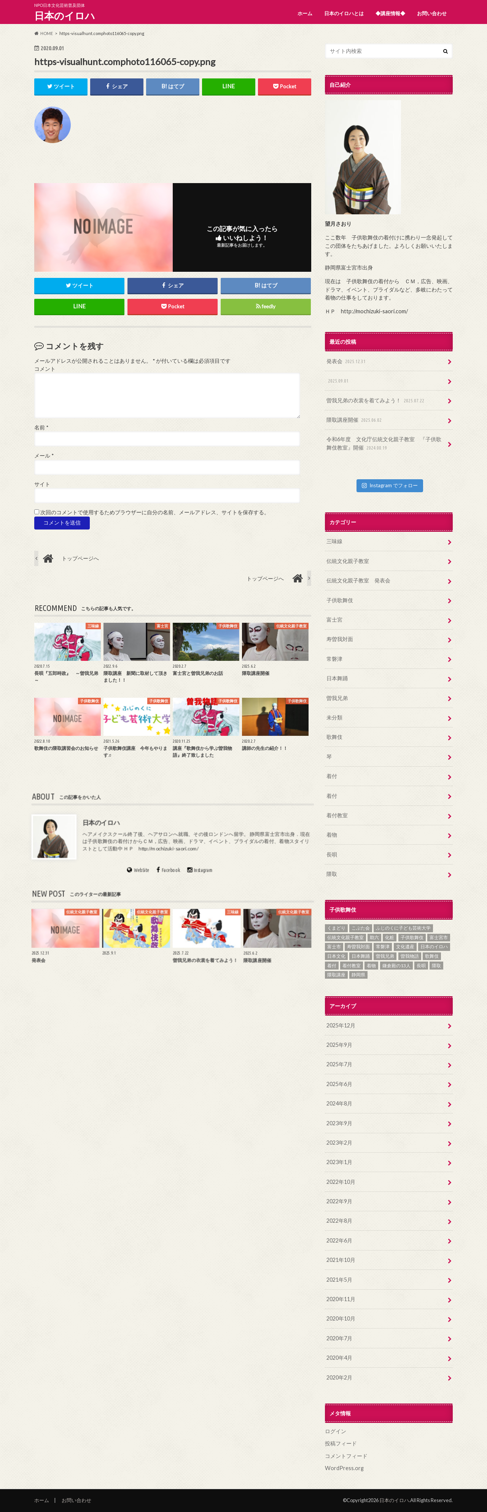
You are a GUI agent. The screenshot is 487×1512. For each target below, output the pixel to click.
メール (44, 456)
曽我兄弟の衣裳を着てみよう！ (376, 400)
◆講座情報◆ (390, 13)
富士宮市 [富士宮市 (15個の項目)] (439, 937)
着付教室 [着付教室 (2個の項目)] (351, 965)
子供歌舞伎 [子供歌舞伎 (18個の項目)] (412, 937)
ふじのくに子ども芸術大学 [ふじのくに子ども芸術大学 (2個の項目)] (403, 928)
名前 (41, 427)
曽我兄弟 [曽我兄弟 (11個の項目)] (385, 956)
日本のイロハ (64, 16)
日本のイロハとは (344, 13)
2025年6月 (339, 1084)
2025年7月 (339, 1064)
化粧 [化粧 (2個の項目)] (389, 937)
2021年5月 (339, 1279)
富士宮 (334, 619)
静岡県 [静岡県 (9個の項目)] (358, 975)
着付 (331, 776)
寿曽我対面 (339, 639)
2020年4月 (339, 1357)
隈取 (331, 874)
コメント (45, 369)
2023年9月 (339, 1123)
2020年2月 (339, 1377)
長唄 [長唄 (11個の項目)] (421, 965)
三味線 (334, 541)
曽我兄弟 (337, 698)
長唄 (331, 854)
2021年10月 (340, 1260)
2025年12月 (340, 1025)
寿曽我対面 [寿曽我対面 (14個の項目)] (358, 946)
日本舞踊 (337, 678)
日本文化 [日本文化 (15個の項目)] (336, 956)
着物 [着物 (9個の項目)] (371, 965)
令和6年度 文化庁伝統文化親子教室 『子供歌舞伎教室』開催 (383, 443)
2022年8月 (339, 1220)
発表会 (346, 361)
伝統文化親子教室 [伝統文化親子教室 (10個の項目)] (345, 937)
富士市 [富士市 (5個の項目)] (334, 946)
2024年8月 (339, 1103)
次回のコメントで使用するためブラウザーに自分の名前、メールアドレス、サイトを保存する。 (154, 512)
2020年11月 (340, 1299)
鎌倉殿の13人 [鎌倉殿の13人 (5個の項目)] (396, 965)
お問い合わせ (432, 13)
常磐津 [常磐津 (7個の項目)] (383, 946)
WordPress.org (344, 1468)
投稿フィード (341, 1443)
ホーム (305, 13)
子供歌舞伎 (339, 600)
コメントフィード (346, 1456)
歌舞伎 (334, 737)
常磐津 (334, 659)
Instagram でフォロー (390, 485)
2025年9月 (339, 1044)
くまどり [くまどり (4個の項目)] (336, 928)
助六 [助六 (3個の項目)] (374, 937)
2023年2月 (339, 1142)
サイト (42, 484)
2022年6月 (339, 1240)
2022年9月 (339, 1201)
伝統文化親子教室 (347, 561)
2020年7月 (339, 1338)
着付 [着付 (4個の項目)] (331, 965)
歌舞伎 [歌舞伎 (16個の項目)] (432, 956)
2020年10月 (340, 1318)
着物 (331, 834)
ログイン (335, 1431)
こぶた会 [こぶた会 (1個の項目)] (361, 928)
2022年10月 (340, 1182)
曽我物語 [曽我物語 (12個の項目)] (410, 956)
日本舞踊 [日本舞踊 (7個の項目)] (361, 956)
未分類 (334, 717)
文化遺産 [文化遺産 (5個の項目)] (405, 946)
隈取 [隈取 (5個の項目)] (436, 965)
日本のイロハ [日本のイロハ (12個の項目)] (434, 946)
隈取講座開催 (354, 420)
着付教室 (337, 815)
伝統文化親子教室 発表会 (358, 580)
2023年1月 (339, 1162)
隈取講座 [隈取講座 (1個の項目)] (336, 975)
